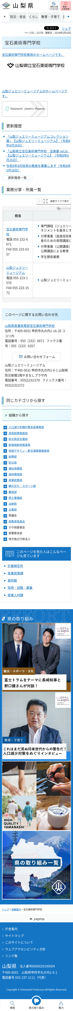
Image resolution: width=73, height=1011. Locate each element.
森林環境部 (15, 474)
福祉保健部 (15, 468)
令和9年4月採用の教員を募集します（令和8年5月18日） (38, 167)
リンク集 (11, 955)
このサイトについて (19, 942)
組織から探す (19, 415)
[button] (54, 6)
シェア (66, 28)
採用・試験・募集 (20, 587)
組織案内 (16, 909)
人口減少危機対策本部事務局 (26, 427)
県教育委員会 (17, 521)
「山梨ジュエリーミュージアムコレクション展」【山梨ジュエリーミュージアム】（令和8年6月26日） (38, 141)
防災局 (13, 462)
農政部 (13, 492)
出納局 (13, 504)
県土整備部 (15, 498)
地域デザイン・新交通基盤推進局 (29, 450)
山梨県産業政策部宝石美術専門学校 (30, 325)
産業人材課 (15, 595)
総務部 (13, 456)
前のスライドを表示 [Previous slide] (4, 16)
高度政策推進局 (18, 433)
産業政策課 (15, 573)
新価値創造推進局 (19, 445)
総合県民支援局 (18, 439)
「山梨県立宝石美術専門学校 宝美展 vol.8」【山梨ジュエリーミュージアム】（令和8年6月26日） (38, 155)
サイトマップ (14, 935)
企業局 (13, 509)
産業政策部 (15, 480)
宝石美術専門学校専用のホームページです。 (33, 54)
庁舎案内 (11, 928)
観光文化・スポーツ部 (22, 486)
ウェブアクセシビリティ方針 (25, 949)
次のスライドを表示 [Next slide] (68, 16)
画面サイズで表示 (59, 201)
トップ (5, 909)
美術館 (12, 580)
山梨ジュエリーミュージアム (17, 270)
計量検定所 (15, 566)
